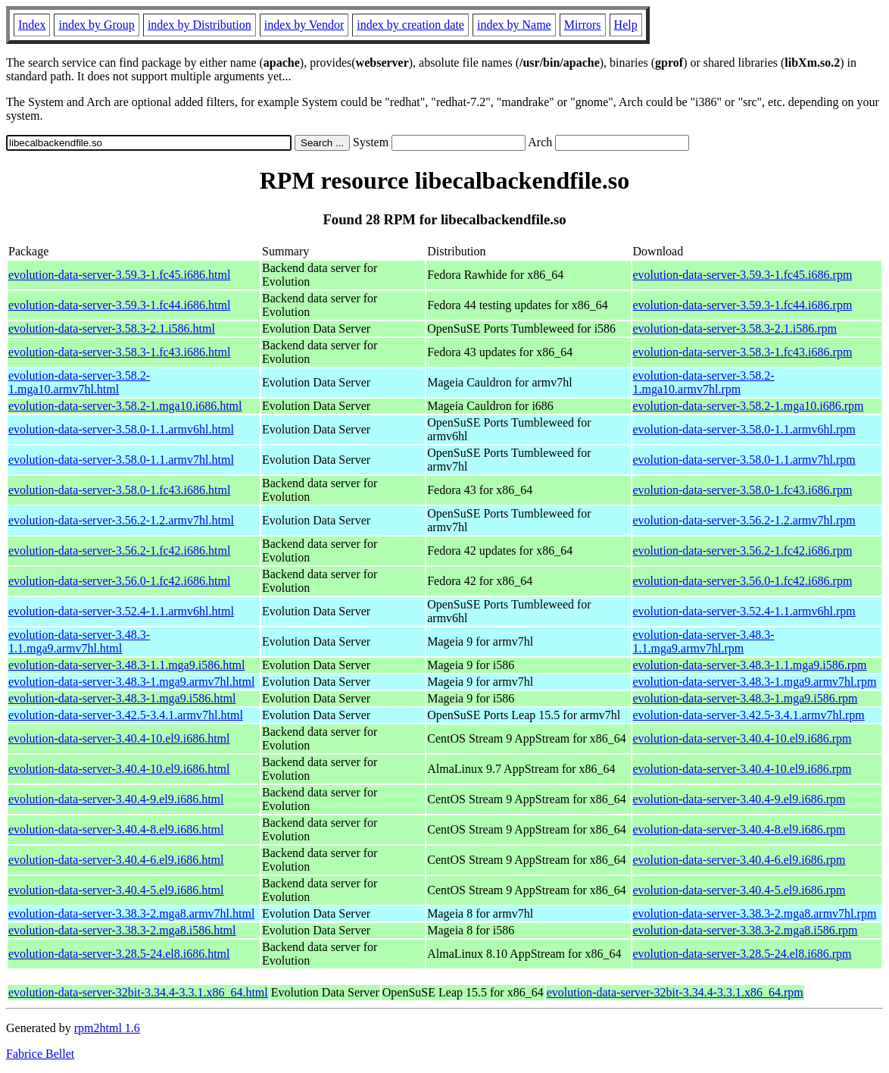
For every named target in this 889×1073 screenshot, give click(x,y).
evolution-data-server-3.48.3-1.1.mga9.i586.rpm (750, 665)
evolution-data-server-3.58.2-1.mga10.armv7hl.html (79, 382)
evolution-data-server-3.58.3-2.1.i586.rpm (735, 328)
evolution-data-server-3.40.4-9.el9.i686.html (116, 799)
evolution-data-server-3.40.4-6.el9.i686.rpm (739, 859)
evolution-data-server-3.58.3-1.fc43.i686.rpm (743, 352)
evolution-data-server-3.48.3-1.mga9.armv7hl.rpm (755, 681)
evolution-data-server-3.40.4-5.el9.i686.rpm (739, 890)
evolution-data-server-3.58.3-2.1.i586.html (111, 328)
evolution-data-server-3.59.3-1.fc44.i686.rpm (743, 305)
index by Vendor (304, 24)
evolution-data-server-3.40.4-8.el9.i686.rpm (739, 829)
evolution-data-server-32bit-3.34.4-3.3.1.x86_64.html (138, 992)
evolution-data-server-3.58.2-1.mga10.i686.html (125, 405)
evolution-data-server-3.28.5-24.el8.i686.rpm (742, 953)
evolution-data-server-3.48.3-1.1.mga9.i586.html (126, 665)
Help (626, 24)
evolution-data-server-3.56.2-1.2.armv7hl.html (121, 520)
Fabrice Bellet (40, 1053)
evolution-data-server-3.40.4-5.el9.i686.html (116, 890)
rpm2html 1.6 (107, 1027)
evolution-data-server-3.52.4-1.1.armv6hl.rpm (744, 611)
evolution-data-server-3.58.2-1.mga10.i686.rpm (748, 405)
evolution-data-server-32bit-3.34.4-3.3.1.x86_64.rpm (675, 992)
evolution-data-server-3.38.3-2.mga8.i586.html (122, 930)
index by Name (514, 24)
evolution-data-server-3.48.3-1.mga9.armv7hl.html (131, 681)
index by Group (96, 24)
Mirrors (582, 24)
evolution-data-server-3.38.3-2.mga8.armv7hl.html (131, 913)
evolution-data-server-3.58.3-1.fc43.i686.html (119, 352)
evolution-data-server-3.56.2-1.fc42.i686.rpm (743, 550)
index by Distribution (199, 24)
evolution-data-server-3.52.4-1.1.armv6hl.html (121, 611)
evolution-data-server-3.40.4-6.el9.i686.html (116, 859)
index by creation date (410, 24)
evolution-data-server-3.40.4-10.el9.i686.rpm (742, 738)
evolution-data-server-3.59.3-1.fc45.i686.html (119, 274)
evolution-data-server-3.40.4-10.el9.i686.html (119, 738)
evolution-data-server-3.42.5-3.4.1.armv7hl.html (125, 715)
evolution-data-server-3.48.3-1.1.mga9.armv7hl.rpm (704, 641)
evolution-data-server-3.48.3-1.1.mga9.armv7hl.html (79, 641)
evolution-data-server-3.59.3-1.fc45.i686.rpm (743, 274)
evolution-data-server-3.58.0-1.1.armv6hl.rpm (744, 429)
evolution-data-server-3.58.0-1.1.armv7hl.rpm (744, 459)
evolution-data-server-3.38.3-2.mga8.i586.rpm (745, 930)
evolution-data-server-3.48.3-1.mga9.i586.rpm (745, 698)
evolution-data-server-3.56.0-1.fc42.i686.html (119, 580)
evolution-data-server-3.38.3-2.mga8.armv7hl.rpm (755, 913)
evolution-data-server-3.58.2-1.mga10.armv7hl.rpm (704, 382)
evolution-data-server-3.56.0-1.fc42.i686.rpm (743, 580)
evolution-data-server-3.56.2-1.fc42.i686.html (119, 550)
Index (31, 24)
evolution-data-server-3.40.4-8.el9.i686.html (116, 829)
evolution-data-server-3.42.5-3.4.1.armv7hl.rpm (749, 715)
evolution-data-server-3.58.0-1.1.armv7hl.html (121, 459)
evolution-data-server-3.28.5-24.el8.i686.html (119, 953)
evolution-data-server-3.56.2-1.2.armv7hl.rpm (744, 520)
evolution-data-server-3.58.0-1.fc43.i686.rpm (743, 489)
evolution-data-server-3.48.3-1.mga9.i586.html (122, 698)
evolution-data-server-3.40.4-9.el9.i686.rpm (739, 799)
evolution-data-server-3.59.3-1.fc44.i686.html (119, 305)
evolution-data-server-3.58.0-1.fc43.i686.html (119, 489)
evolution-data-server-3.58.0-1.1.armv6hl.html (121, 429)
